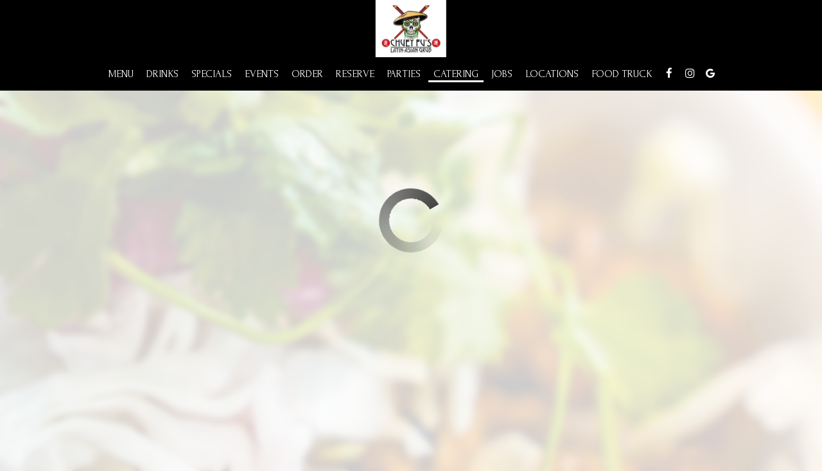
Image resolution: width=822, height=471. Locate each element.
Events (262, 74)
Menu (121, 74)
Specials (211, 74)
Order (307, 74)
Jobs (501, 74)
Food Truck (621, 74)
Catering (455, 74)
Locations (552, 74)
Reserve (355, 74)
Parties (404, 74)
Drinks (162, 74)
